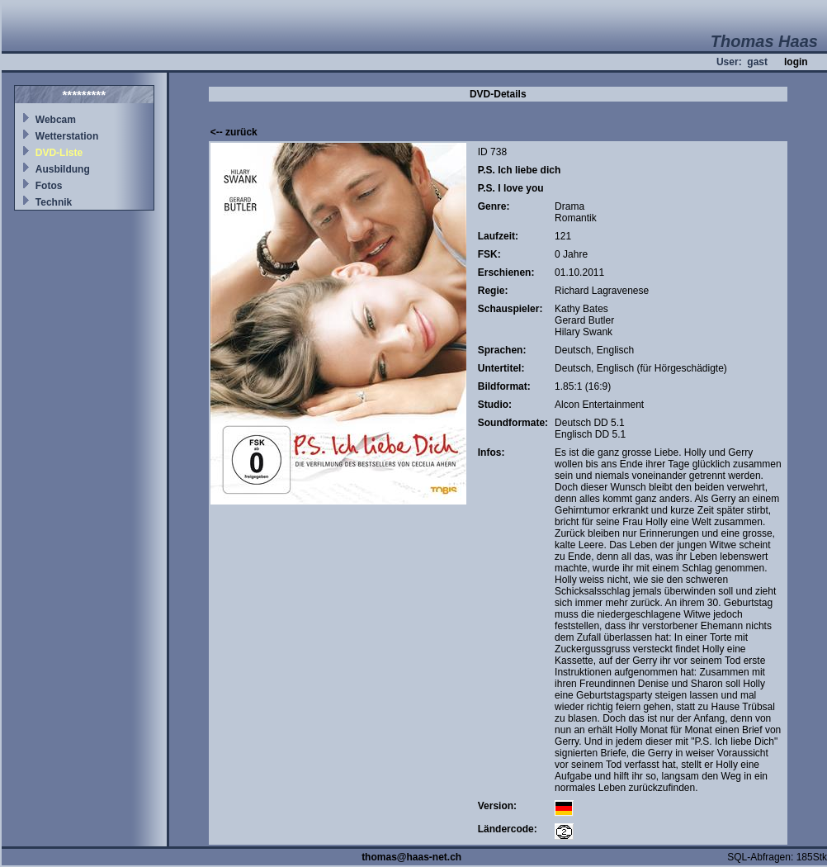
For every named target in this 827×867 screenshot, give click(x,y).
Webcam (55, 120)
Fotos (49, 186)
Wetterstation (66, 136)
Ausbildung (62, 169)
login (796, 62)
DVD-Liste (59, 153)
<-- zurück (234, 132)
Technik (53, 202)
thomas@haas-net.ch (411, 857)
